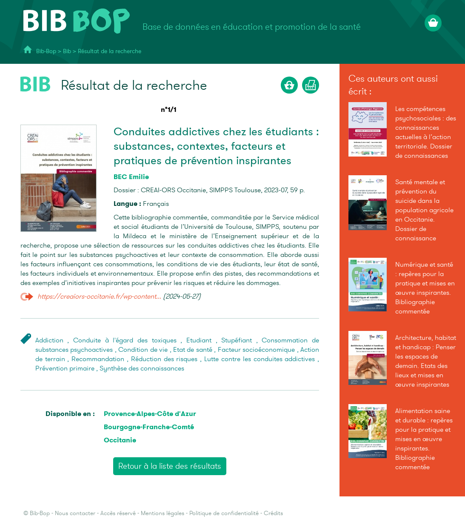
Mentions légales (162, 513)
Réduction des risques (164, 359)
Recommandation (97, 359)
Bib (67, 51)
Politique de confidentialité (224, 513)
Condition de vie (143, 349)
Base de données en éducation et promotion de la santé (252, 27)
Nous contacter (75, 513)
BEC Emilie (131, 176)
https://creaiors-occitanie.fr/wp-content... (99, 296)
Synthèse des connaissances (142, 368)
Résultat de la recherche (109, 51)
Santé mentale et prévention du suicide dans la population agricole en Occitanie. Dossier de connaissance (424, 210)
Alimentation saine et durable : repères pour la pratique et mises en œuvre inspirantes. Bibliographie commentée (424, 439)
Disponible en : (70, 413)
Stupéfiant (236, 340)
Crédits (273, 513)
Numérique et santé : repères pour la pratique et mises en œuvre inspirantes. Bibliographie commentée (425, 288)
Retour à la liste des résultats (169, 466)
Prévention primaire (64, 368)
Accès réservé (118, 513)
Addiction (49, 340)
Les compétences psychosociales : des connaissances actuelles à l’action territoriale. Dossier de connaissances (425, 132)
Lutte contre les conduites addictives (259, 359)
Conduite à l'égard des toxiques (125, 340)
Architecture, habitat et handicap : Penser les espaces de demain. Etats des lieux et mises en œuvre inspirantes (425, 361)
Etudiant (198, 340)
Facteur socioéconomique (256, 349)
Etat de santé (192, 349)
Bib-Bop (46, 51)
